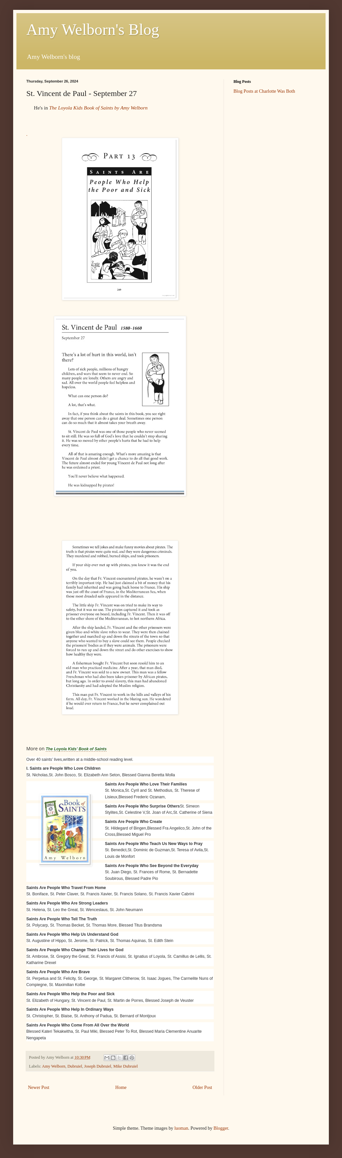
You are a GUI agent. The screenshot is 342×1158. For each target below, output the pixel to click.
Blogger (220, 1128)
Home (121, 1087)
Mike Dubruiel (125, 1066)
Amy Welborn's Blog (92, 29)
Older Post (202, 1087)
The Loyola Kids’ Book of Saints (76, 749)
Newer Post (38, 1087)
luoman (181, 1128)
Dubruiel (74, 1066)
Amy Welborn (53, 1066)
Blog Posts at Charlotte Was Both (264, 91)
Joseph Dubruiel (97, 1066)
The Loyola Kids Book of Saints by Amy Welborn (98, 107)
